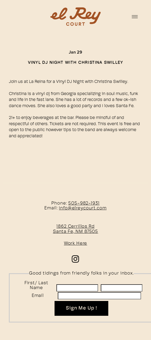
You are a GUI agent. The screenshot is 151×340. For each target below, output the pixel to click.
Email (38, 295)
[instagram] (75, 258)
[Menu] (134, 16)
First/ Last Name (36, 285)
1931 (95, 203)
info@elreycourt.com (82, 208)
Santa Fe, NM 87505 (75, 231)
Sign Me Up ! (81, 308)
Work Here (75, 243)
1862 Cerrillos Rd (75, 226)
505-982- (79, 203)
